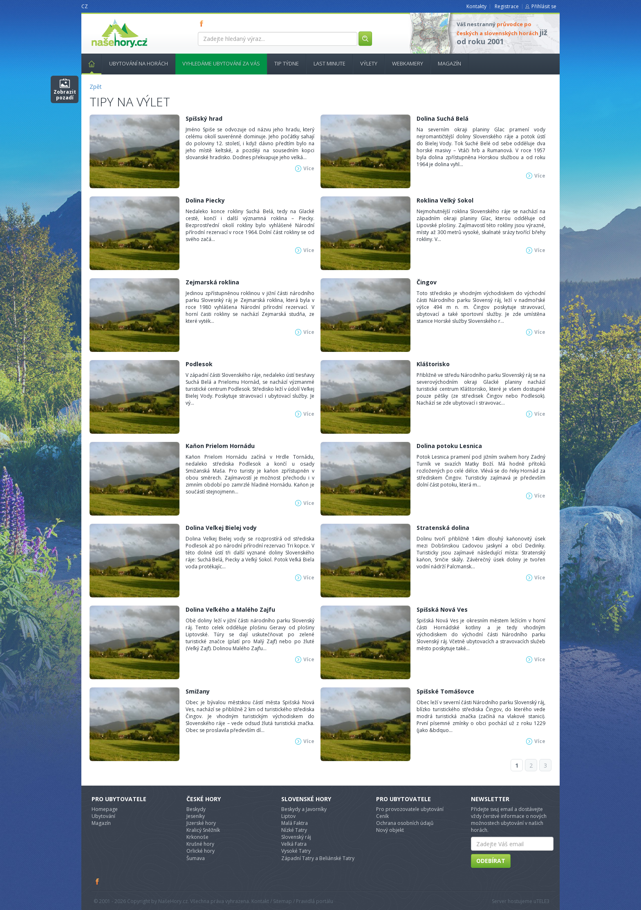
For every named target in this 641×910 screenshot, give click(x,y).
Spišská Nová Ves (442, 609)
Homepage (105, 809)
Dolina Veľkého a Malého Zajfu (230, 609)
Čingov (427, 282)
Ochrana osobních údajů (404, 823)
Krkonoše (197, 836)
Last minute (329, 63)
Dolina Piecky (205, 200)
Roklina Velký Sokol (445, 200)
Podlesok (199, 364)
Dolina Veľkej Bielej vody (221, 528)
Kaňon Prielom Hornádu (220, 446)
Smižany (198, 691)
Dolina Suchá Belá (442, 118)
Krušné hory (200, 843)
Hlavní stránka (88, 63)
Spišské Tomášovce (445, 691)
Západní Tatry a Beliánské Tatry (317, 858)
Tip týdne (286, 63)
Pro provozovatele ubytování (410, 809)
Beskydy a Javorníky (304, 809)
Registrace (507, 6)
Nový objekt (390, 830)
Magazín (449, 63)
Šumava (195, 858)
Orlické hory (200, 850)
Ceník (382, 816)
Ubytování (103, 816)
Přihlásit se (543, 6)
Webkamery (407, 63)
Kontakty (476, 6)
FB (203, 23)
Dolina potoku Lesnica (449, 446)
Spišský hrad (204, 118)
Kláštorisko (433, 364)
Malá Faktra (294, 823)
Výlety (368, 63)
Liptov (288, 816)
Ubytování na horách (138, 63)
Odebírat (490, 861)
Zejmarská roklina (212, 282)
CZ (84, 6)
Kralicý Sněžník (203, 830)
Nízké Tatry (294, 830)
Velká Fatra (294, 843)
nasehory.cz (104, 19)
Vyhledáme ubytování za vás (221, 63)
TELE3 (542, 901)
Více (308, 168)
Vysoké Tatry (296, 850)
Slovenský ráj (296, 836)
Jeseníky (195, 816)
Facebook (98, 881)
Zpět (96, 86)
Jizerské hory (201, 823)
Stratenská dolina (443, 528)
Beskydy (196, 809)
